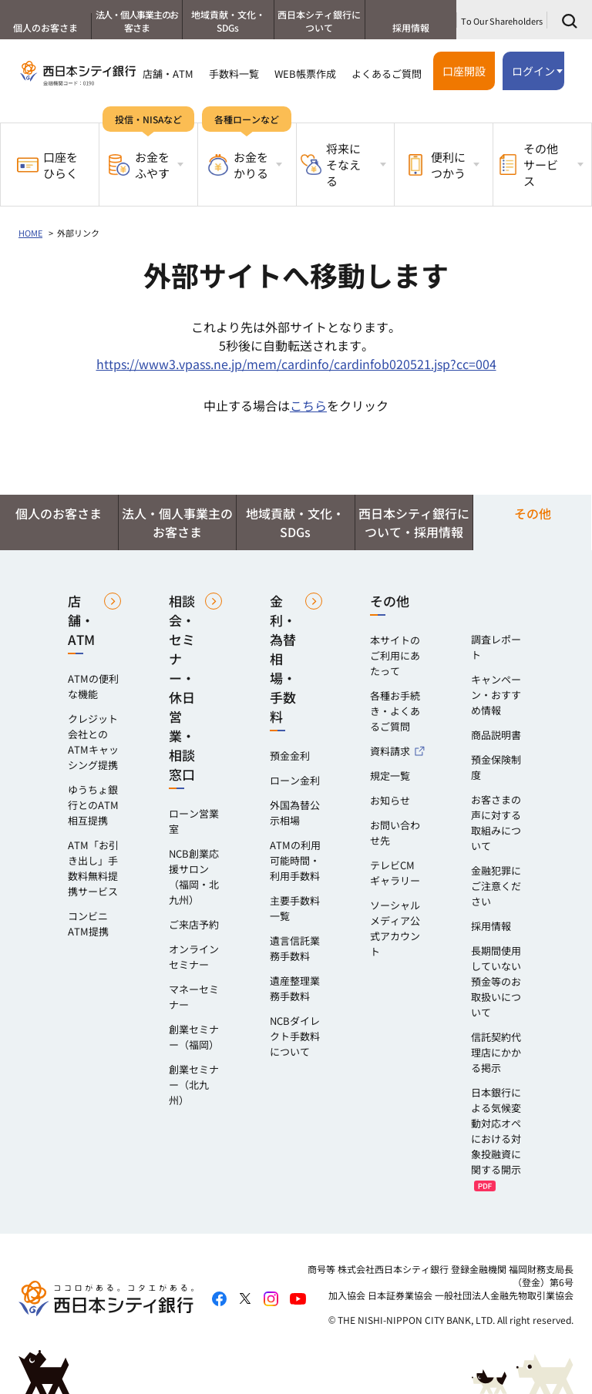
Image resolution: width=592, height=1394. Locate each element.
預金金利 (290, 755)
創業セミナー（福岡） (194, 1037)
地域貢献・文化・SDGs (228, 21)
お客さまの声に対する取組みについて (496, 822)
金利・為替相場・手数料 (283, 658)
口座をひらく (47, 165)
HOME (30, 233)
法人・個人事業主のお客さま (137, 21)
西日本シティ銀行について (319, 21)
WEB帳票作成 (305, 73)
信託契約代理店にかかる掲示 (496, 1052)
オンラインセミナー (194, 957)
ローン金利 (295, 780)
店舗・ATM (168, 73)
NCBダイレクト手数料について (295, 1036)
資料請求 (390, 751)
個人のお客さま (45, 27)
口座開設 (464, 71)
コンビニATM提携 (88, 924)
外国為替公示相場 (295, 813)
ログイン (533, 71)
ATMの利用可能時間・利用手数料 (295, 860)
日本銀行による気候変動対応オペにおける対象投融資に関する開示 (496, 1131)
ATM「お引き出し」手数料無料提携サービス (93, 868)
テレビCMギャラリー (395, 873)
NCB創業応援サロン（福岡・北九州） (194, 876)
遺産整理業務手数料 (295, 988)
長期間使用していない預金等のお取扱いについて (496, 981)
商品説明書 (496, 734)
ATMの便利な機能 (93, 686)
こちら (308, 405)
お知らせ (390, 800)
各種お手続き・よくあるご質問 (395, 711)
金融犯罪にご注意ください (496, 886)
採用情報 (410, 27)
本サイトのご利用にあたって (395, 655)
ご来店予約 (194, 924)
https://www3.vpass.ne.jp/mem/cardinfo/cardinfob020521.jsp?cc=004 (296, 363)
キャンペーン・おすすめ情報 (496, 694)
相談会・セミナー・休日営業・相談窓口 (182, 687)
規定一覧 (390, 775)
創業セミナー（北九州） (194, 1084)
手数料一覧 (234, 73)
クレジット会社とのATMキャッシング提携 (93, 741)
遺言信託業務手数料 (295, 948)
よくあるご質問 (387, 73)
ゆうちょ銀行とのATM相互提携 (93, 805)
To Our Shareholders (502, 21)
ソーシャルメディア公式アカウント (395, 928)
